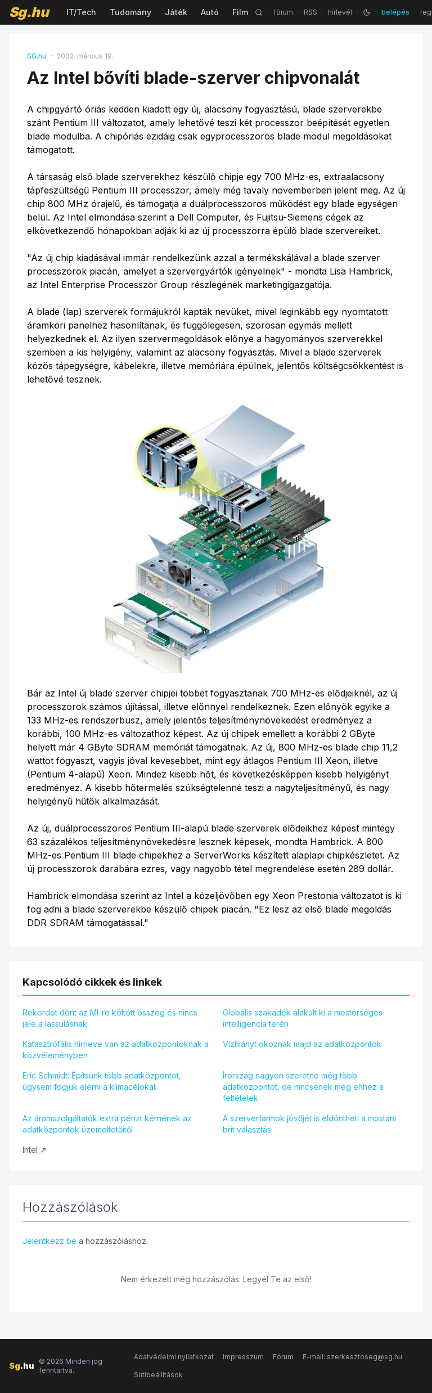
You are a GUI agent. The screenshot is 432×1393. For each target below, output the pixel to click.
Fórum (283, 1356)
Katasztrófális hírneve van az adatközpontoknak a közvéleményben (115, 1049)
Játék (176, 12)
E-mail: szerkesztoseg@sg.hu (352, 1356)
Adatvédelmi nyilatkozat (174, 1356)
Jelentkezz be (49, 1241)
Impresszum (243, 1356)
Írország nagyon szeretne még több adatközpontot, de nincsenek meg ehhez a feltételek (303, 1087)
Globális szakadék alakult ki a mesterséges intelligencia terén (302, 1018)
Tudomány (130, 12)
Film (240, 12)
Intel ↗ (34, 1149)
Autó (210, 12)
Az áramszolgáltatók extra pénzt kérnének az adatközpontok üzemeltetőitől (107, 1123)
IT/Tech (81, 12)
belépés (395, 12)
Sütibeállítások (158, 1374)
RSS (310, 12)
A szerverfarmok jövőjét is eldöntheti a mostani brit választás (309, 1123)
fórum (283, 12)
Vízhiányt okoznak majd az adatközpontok (302, 1044)
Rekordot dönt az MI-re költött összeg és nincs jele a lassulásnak (109, 1018)
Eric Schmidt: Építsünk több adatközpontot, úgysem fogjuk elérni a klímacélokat (101, 1081)
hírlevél (340, 12)
